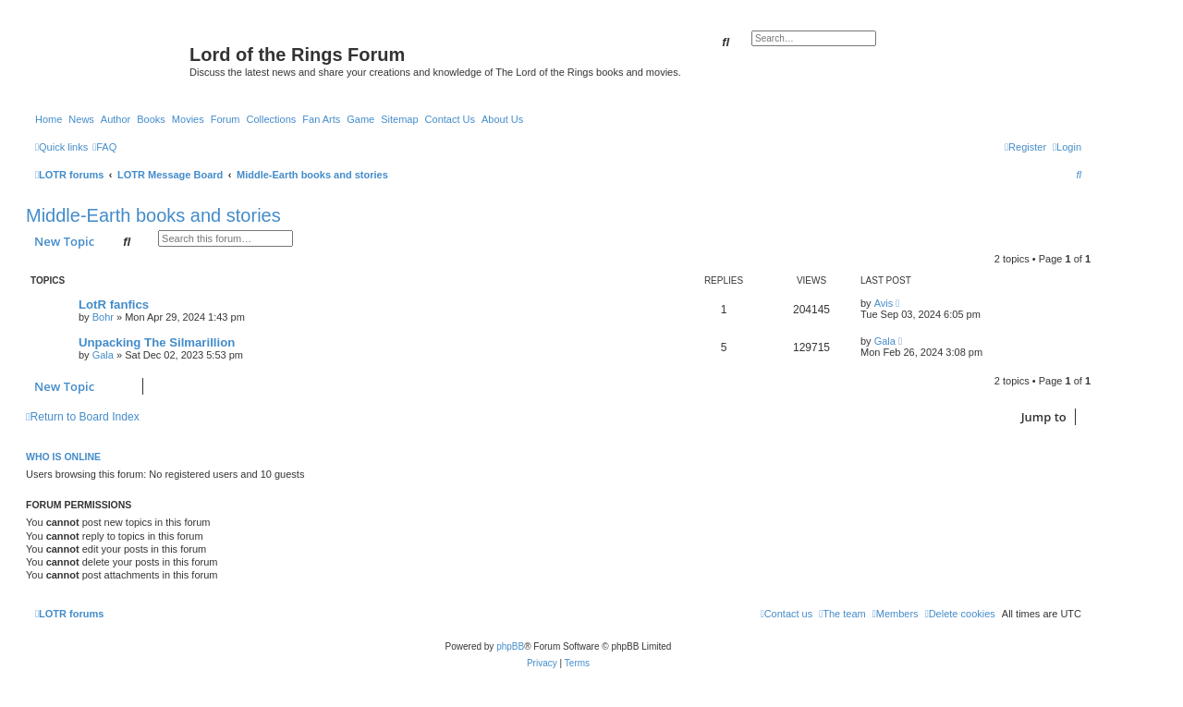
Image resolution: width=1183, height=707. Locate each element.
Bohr (103, 317)
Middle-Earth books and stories (153, 215)
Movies (188, 119)
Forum (225, 119)
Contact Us (450, 119)
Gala (103, 354)
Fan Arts (321, 119)
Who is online (63, 456)
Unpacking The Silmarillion (157, 342)
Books (151, 119)
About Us (502, 119)
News (81, 119)
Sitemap (399, 119)
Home (48, 119)
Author (115, 119)
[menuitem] (104, 147)
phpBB (510, 646)
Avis (884, 303)
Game (360, 119)
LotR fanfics (114, 304)
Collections (271, 119)
